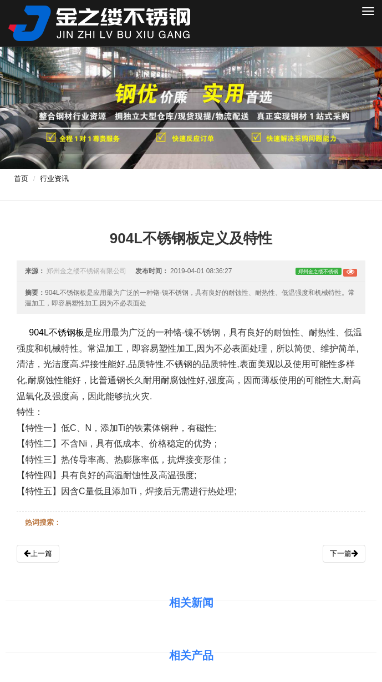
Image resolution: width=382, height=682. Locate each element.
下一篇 (344, 553)
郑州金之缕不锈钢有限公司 (86, 271)
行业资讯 (54, 178)
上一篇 (38, 553)
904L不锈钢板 (56, 332)
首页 (21, 178)
